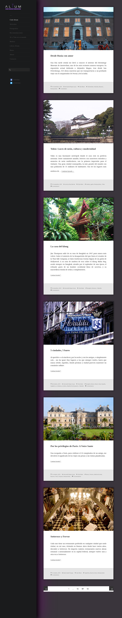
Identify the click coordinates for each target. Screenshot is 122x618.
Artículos (13, 26)
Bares (100, 394)
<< (11, 17)
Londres (81, 396)
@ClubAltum (15, 84)
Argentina (94, 592)
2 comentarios (63, 299)
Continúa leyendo (69, 179)
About (12, 56)
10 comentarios (93, 494)
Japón (100, 192)
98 (88, 607)
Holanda (53, 90)
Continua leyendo (56, 284)
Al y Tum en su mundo (18, 39)
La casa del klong (62, 255)
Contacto (13, 61)
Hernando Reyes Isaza (74, 88)
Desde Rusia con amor (66, 57)
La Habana (75, 396)
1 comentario (78, 90)
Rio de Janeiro (94, 396)
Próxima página (110, 608)
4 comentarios (70, 194)
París (68, 494)
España (61, 396)
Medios (12, 43)
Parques (73, 494)
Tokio (61, 194)
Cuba (56, 396)
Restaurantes (66, 90)
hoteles (95, 192)
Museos (59, 90)
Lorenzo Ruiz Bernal (73, 192)
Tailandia (53, 299)
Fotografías (14, 30)
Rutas (12, 52)
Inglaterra (67, 396)
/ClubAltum (14, 81)
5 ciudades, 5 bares (63, 360)
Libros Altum (14, 47)
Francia (99, 492)
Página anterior (46, 608)
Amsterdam (98, 88)
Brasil (52, 396)
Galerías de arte (55, 494)
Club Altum (14, 21)
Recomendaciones (16, 34)
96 (78, 607)
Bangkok (96, 297)
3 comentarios (70, 594)
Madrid (87, 396)
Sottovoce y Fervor (63, 555)
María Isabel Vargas (71, 592)
